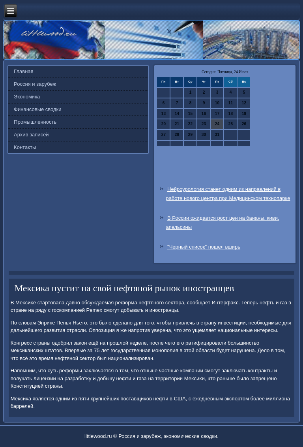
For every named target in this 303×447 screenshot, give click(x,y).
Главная (23, 71)
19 (244, 113)
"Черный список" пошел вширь (203, 247)
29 (190, 134)
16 (204, 113)
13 (163, 113)
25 (230, 124)
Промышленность (35, 122)
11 (230, 103)
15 (190, 113)
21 (177, 124)
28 (177, 134)
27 (163, 134)
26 (244, 124)
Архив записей (31, 135)
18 (230, 113)
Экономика (27, 97)
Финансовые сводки (37, 109)
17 (217, 113)
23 (204, 124)
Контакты (25, 147)
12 (244, 103)
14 (177, 113)
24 (217, 124)
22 (190, 124)
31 (217, 134)
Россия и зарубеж (35, 84)
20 (163, 124)
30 (204, 134)
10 (217, 103)
